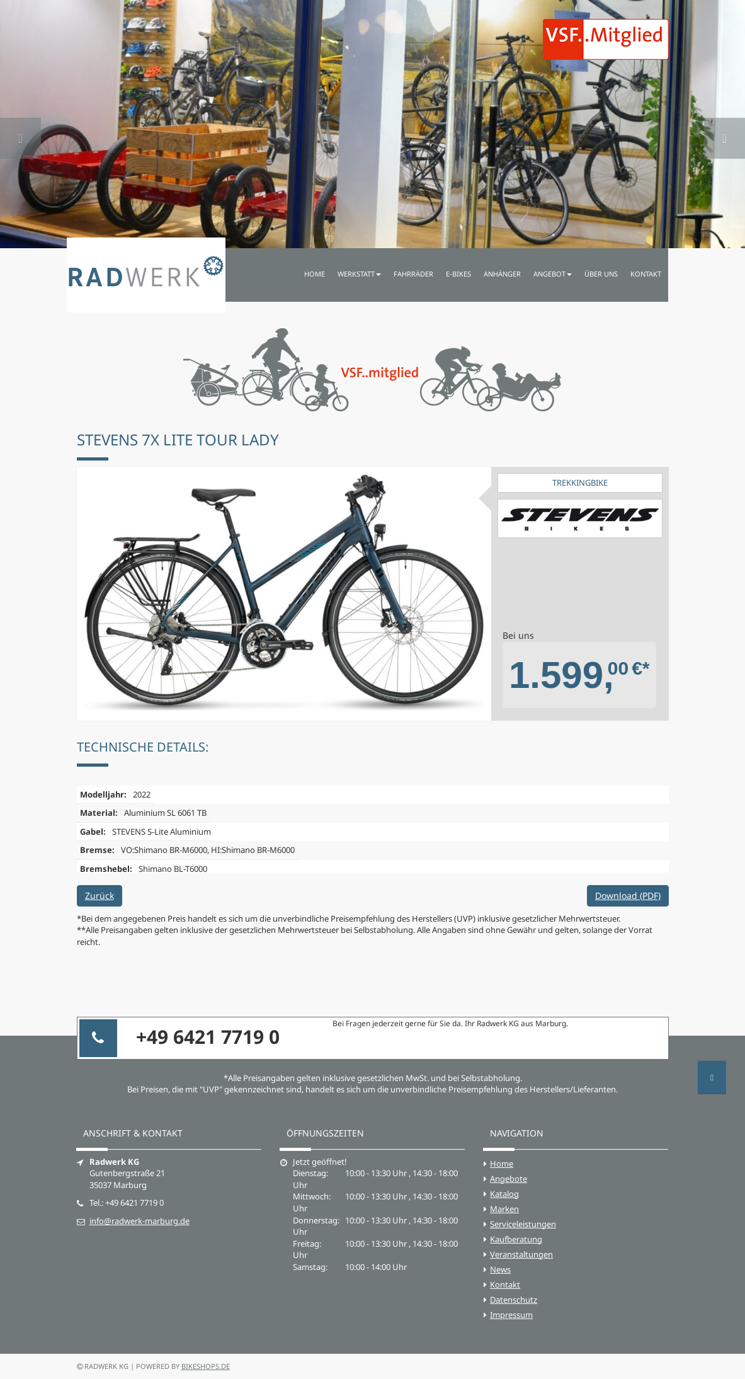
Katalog (504, 1193)
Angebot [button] (552, 273)
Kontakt (645, 273)
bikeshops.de (205, 1366)
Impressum (511, 1314)
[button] (20, 124)
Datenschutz (513, 1299)
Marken (504, 1209)
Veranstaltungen (521, 1254)
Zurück (99, 895)
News (500, 1269)
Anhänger (502, 273)
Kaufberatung (516, 1239)
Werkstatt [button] (359, 273)
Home (314, 273)
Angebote (508, 1178)
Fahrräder (413, 273)
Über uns (601, 273)
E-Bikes (458, 273)
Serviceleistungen (523, 1224)
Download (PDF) (628, 895)
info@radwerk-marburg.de (139, 1221)
